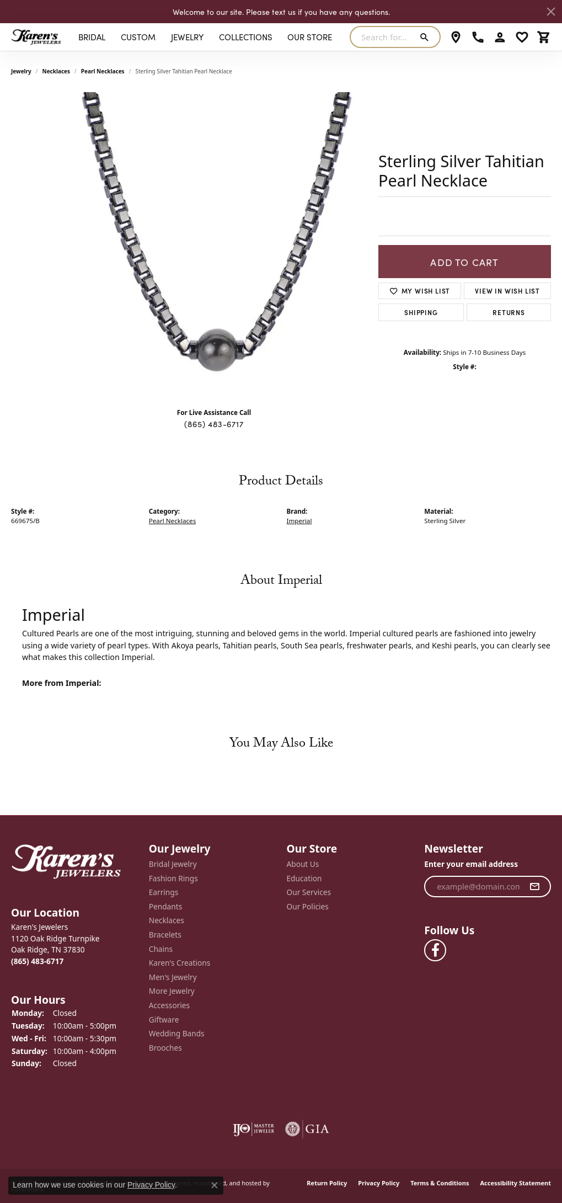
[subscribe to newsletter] (535, 886)
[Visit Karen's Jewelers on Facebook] (435, 950)
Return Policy (327, 1183)
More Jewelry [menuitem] (172, 991)
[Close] (551, 11)
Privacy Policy (378, 1183)
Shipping (420, 312)
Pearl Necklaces (103, 71)
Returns (509, 312)
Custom (138, 36)
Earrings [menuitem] (164, 892)
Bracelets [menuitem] (165, 935)
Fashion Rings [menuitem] (173, 878)
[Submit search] (427, 37)
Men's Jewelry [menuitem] (173, 977)
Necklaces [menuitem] (166, 920)
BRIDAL (91, 36)
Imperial (299, 521)
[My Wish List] (522, 37)
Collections (245, 36)
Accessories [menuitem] (169, 1005)
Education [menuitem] (304, 878)
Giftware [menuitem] (164, 1019)
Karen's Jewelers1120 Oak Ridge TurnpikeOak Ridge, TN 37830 (55, 944)
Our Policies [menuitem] (308, 906)
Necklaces (56, 71)
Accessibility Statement (515, 1183)
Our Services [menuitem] (309, 892)
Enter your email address (471, 864)
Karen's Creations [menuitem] (179, 963)
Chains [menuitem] (161, 949)
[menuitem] (253, 1129)
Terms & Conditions (439, 1183)
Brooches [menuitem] (165, 1047)
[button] (74, 912)
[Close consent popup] (214, 1185)
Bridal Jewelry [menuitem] (173, 864)
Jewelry (187, 36)
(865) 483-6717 (213, 423)
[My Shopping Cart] (544, 37)
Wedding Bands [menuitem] (177, 1034)
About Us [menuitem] (303, 864)
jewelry (21, 71)
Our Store (309, 36)
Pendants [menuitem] (165, 906)
